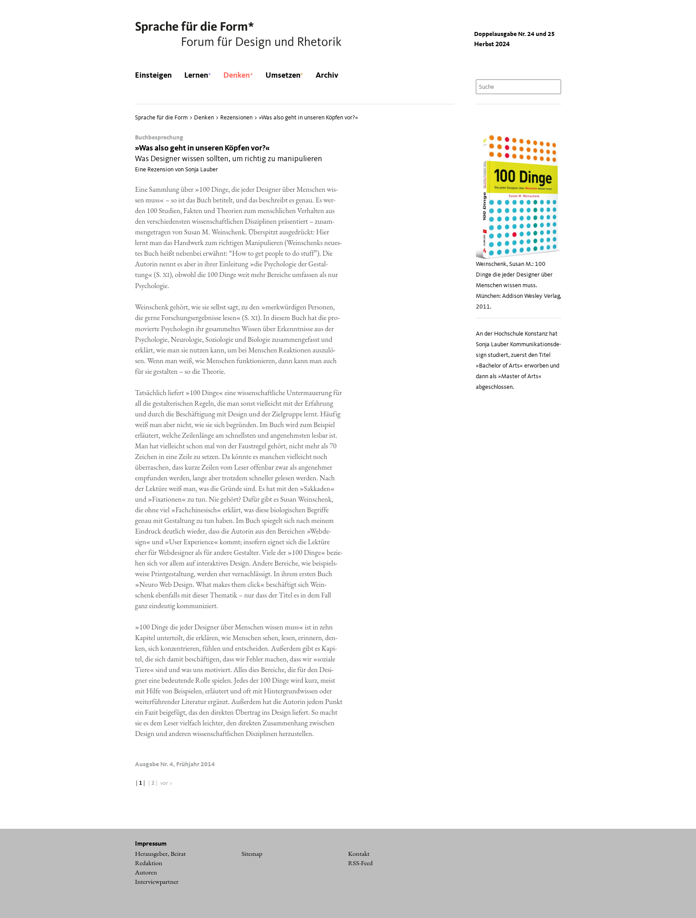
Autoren (146, 872)
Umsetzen (284, 75)
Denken (238, 75)
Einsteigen (153, 75)
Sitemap (251, 853)
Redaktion (148, 863)
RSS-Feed (360, 863)
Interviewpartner (156, 881)
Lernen (197, 75)
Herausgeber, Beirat (160, 853)
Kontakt (359, 853)
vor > (166, 783)
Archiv (327, 75)
